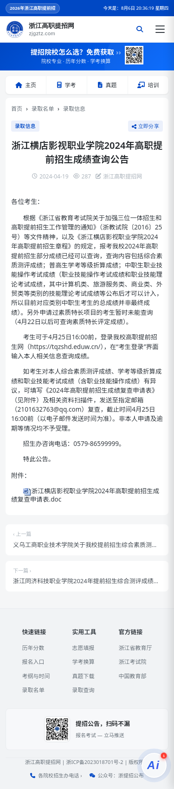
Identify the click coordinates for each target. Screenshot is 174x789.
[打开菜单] (160, 29)
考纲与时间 (36, 676)
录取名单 (43, 109)
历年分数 (33, 648)
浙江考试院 (133, 662)
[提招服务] (154, 765)
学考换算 (83, 662)
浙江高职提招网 (43, 761)
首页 (16, 109)
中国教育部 (133, 676)
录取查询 (83, 690)
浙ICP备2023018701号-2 (94, 761)
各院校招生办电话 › (60, 775)
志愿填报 (83, 648)
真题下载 (83, 676)
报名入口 (33, 662)
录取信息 (74, 109)
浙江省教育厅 (135, 648)
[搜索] (139, 29)
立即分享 (145, 126)
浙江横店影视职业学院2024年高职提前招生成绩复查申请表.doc (85, 494)
